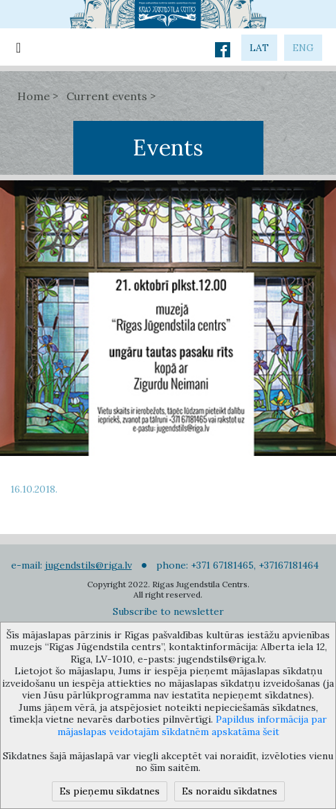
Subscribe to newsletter (168, 611)
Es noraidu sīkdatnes (229, 791)
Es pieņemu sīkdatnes (109, 791)
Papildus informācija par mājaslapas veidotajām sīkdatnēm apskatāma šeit (192, 725)
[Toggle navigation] (18, 47)
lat (259, 47)
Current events (106, 96)
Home (33, 96)
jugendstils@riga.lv (88, 565)
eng (303, 47)
